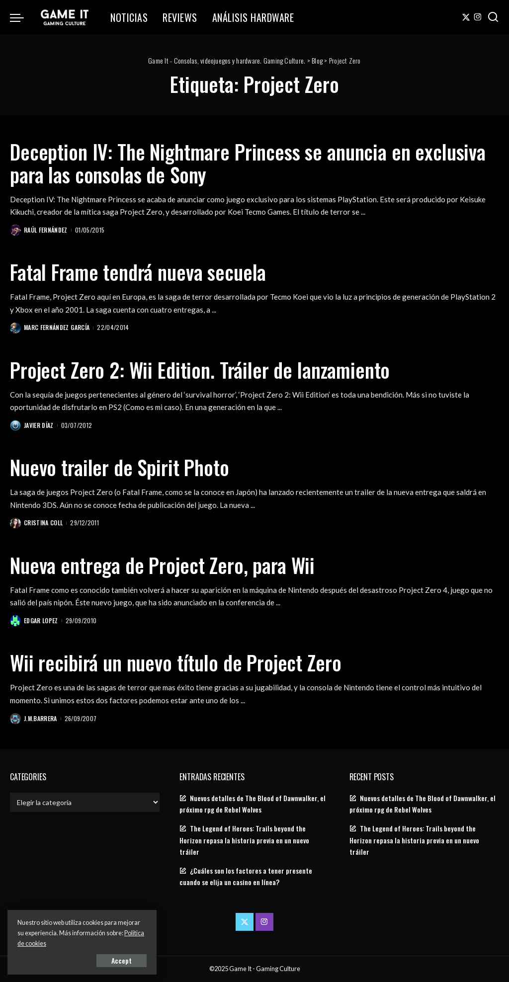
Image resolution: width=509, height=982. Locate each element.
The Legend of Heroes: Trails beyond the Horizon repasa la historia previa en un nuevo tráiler (244, 839)
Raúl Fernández (46, 230)
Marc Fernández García (56, 327)
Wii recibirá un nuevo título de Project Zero (175, 662)
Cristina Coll (43, 522)
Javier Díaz (39, 425)
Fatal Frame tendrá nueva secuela (138, 272)
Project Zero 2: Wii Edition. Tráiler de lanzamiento (200, 370)
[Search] (493, 17)
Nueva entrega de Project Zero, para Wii (162, 565)
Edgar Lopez (41, 620)
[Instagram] (478, 17)
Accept (121, 960)
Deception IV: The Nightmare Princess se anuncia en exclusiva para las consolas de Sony (248, 163)
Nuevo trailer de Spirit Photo (119, 467)
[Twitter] (466, 17)
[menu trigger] (22, 17)
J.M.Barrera (40, 718)
